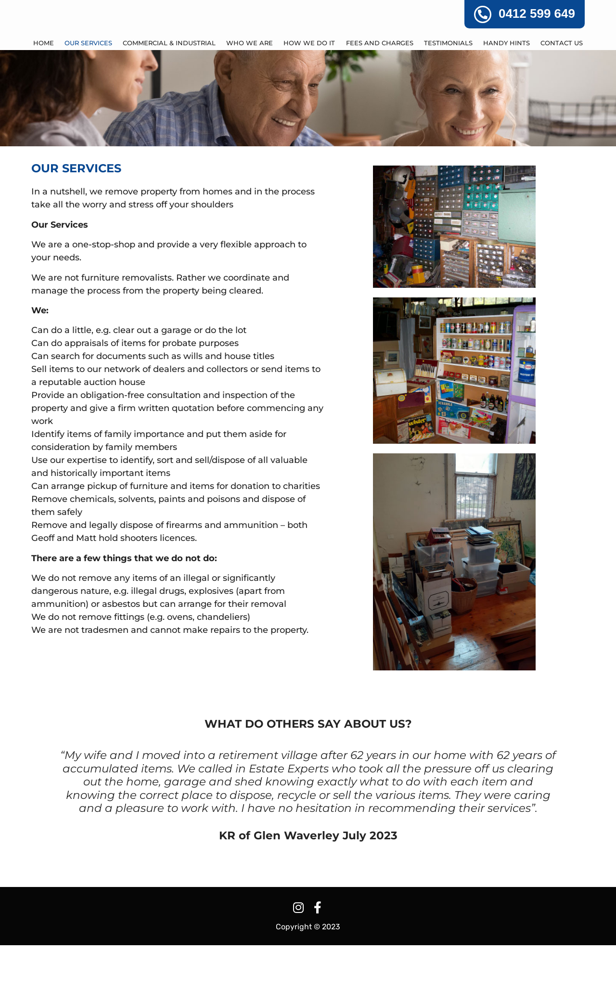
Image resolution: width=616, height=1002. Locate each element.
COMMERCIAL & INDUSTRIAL (169, 100)
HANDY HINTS (506, 100)
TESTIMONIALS (448, 100)
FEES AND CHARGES (379, 100)
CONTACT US (561, 100)
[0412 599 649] (482, 14)
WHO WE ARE (249, 100)
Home (43, 100)
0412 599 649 (537, 13)
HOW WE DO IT (309, 100)
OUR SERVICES (88, 100)
